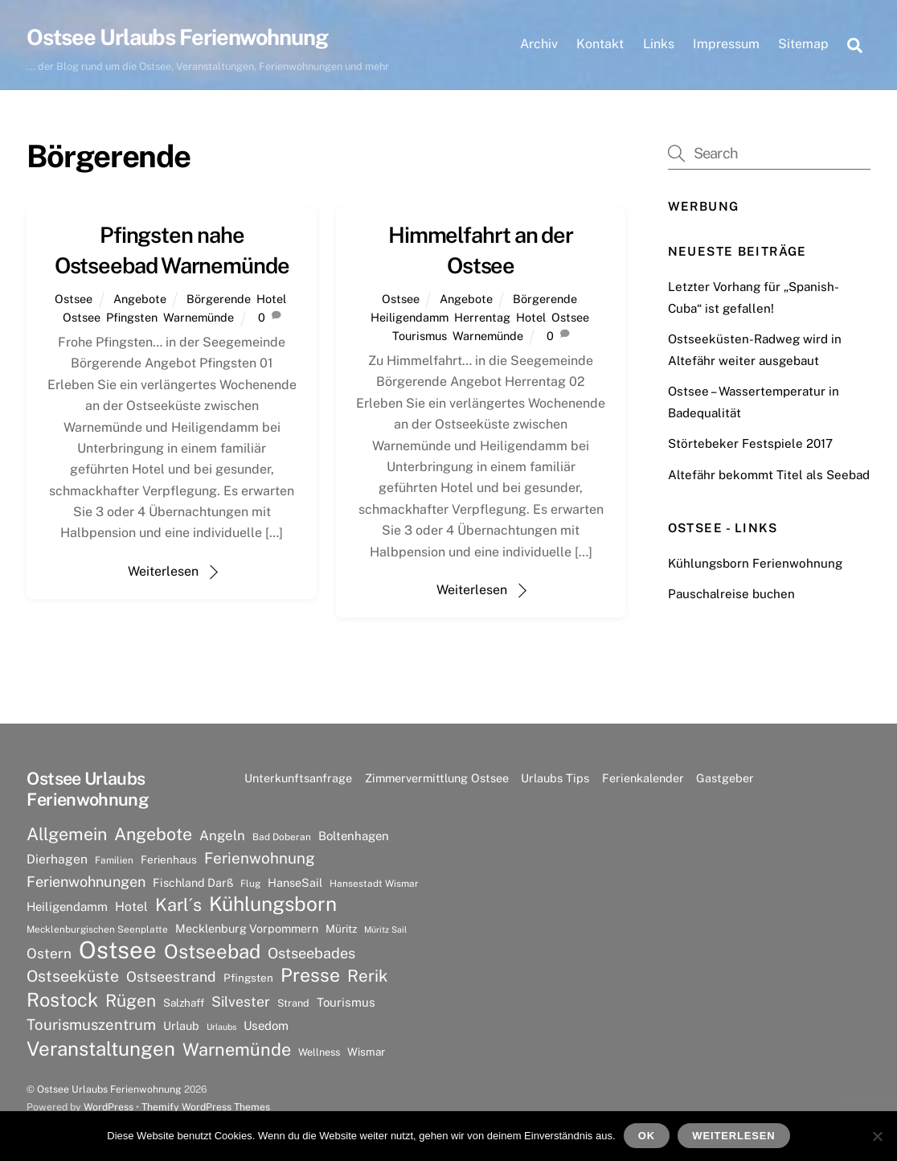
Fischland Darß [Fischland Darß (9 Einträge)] (193, 882)
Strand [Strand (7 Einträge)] (293, 1003)
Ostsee (73, 299)
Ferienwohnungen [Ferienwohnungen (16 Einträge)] (86, 881)
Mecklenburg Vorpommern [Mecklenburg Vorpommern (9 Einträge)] (246, 928)
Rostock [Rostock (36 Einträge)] (62, 999)
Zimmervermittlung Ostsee (437, 778)
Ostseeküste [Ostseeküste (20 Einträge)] (73, 975)
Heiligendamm (409, 317)
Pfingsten (132, 317)
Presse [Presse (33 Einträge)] (310, 975)
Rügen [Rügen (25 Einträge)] (130, 1001)
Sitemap (803, 43)
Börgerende (218, 299)
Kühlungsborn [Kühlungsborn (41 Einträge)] (273, 904)
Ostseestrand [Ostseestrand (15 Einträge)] (171, 976)
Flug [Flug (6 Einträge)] (250, 883)
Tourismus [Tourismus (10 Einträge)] (346, 1002)
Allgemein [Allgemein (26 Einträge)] (67, 834)
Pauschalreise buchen (731, 594)
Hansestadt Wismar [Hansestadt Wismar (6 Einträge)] (374, 883)
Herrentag (482, 317)
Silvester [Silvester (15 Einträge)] (240, 1001)
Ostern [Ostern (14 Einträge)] (49, 954)
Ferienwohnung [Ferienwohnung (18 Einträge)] (259, 858)
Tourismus (419, 336)
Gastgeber (725, 778)
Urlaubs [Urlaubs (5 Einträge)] (221, 1027)
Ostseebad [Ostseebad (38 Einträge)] (212, 951)
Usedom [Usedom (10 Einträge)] (266, 1025)
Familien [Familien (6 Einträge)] (114, 860)
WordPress (108, 1107)
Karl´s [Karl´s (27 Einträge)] (178, 904)
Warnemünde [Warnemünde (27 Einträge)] (236, 1049)
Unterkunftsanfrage (298, 778)
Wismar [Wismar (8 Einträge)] (366, 1051)
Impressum (726, 43)
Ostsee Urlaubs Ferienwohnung (109, 1089)
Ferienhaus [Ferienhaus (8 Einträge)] (169, 859)
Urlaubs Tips (555, 778)
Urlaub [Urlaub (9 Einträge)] (181, 1025)
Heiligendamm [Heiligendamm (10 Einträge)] (67, 906)
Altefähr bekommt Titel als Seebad (769, 475)
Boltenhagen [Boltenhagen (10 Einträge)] (353, 836)
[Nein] (877, 1136)
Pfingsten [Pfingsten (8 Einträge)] (248, 977)
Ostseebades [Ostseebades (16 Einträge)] (311, 953)
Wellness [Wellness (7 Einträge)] (319, 1052)
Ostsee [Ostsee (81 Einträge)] (118, 950)
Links (658, 43)
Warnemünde (198, 317)
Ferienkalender (643, 778)
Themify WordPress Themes (205, 1107)
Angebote (139, 299)
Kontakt (600, 43)
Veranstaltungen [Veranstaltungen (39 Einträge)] (101, 1048)
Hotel (271, 299)
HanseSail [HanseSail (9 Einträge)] (295, 882)
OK (646, 1136)
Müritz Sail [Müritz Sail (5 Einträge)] (385, 929)
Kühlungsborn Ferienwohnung (755, 563)
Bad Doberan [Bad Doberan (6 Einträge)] (281, 837)
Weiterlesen (163, 571)
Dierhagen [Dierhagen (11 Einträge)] (57, 859)
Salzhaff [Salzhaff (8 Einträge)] (183, 1002)
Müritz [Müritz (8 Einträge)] (341, 928)
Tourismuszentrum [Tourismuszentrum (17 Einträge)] (91, 1024)
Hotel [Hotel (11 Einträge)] (131, 906)
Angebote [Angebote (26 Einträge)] (153, 834)
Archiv (539, 43)
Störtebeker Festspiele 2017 (750, 443)
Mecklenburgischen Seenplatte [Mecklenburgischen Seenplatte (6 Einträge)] (97, 929)
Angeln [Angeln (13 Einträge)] (222, 835)
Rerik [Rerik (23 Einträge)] (367, 976)
